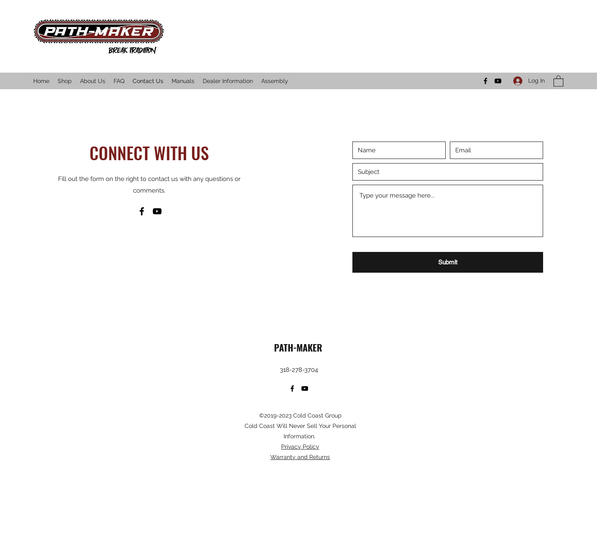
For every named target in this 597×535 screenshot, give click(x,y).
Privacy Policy (300, 446)
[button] (558, 81)
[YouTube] (498, 81)
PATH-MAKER (299, 347)
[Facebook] (485, 81)
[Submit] (447, 262)
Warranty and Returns (300, 457)
